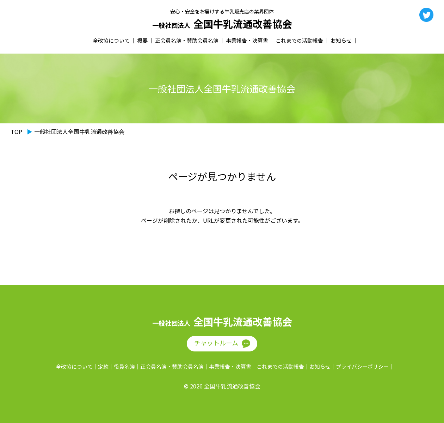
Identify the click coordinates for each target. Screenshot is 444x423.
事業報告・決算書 (247, 40)
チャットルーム (216, 342)
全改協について (111, 40)
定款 (103, 366)
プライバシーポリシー (362, 366)
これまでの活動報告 (299, 40)
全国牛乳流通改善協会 (222, 24)
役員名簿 (124, 366)
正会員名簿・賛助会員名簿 (186, 40)
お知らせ (341, 40)
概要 (142, 40)
